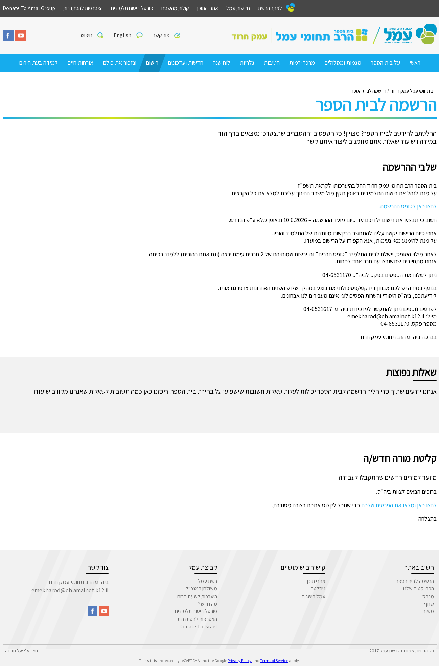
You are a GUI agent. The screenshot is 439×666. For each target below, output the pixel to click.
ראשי (415, 62)
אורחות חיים (80, 62)
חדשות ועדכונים (185, 62)
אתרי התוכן (207, 8)
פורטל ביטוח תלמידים (132, 8)
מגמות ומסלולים (342, 62)
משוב (428, 611)
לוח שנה (221, 62)
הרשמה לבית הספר (415, 581)
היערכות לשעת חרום (197, 596)
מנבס (428, 596)
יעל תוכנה (14, 651)
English (122, 35)
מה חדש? (207, 603)
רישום (152, 62)
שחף (429, 603)
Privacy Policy (240, 660)
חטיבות (272, 62)
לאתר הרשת (270, 8)
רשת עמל (207, 581)
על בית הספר (385, 62)
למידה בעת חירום (38, 62)
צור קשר (161, 35)
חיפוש (86, 35)
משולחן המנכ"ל (201, 588)
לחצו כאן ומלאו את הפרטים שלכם (399, 505)
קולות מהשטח (175, 8)
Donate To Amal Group (29, 8)
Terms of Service (274, 660)
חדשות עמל (238, 8)
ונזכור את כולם (119, 62)
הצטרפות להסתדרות (83, 8)
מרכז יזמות (302, 62)
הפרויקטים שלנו (418, 588)
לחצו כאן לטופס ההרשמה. (408, 206)
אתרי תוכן (316, 581)
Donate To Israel (198, 626)
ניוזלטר (318, 588)
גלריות (247, 62)
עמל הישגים (313, 596)
